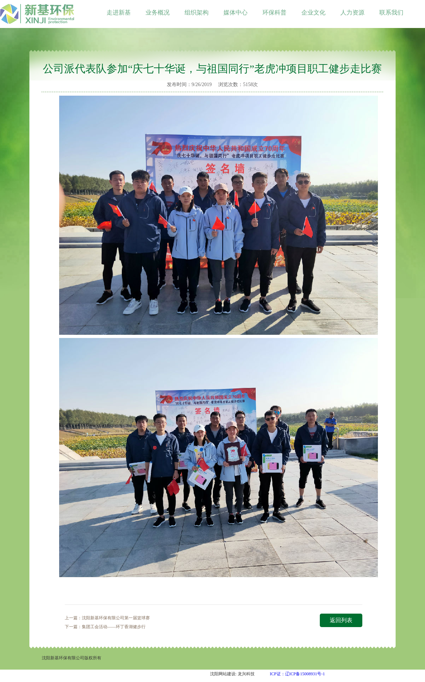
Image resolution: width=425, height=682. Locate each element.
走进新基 (119, 12)
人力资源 (352, 12)
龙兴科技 (246, 673)
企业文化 (313, 12)
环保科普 (274, 12)
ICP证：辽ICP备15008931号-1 (297, 673)
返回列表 (341, 620)
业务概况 (158, 12)
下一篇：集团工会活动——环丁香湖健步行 (105, 626)
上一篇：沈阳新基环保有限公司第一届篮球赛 (107, 617)
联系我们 (391, 12)
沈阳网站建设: (223, 673)
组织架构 (197, 12)
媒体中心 (235, 12)
